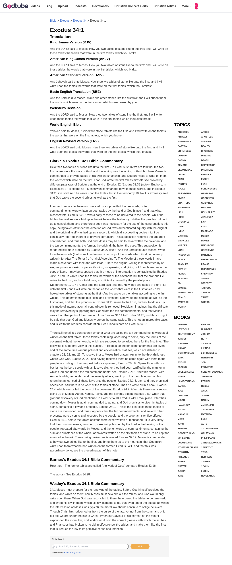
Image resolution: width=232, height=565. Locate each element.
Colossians (185, 442)
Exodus (64, 20)
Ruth (204, 339)
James (181, 461)
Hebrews (206, 457)
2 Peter (182, 466)
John (181, 424)
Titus (204, 452)
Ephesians (184, 438)
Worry (182, 307)
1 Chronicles (186, 353)
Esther (182, 362)
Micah (181, 400)
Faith (181, 179)
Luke (204, 419)
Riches (182, 274)
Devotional (185, 170)
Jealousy (207, 217)
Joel (180, 391)
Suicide (182, 288)
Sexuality (184, 278)
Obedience (207, 250)
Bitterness (184, 151)
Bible (53, 20)
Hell (180, 212)
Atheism (206, 141)
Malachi (183, 414)
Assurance (184, 141)
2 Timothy (183, 452)
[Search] (196, 6)
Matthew (206, 414)
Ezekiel (205, 381)
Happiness (184, 207)
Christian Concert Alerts (131, 6)
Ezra (181, 357)
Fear (204, 184)
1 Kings (182, 348)
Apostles (207, 137)
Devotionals (100, 6)
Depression (208, 165)
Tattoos (206, 288)
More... (186, 6)
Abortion (183, 132)
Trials (181, 297)
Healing (206, 207)
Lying (181, 231)
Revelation (208, 476)
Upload (63, 6)
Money (205, 240)
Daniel (182, 386)
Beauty (205, 146)
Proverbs (207, 367)
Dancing (206, 155)
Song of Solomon (212, 372)
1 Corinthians (209, 428)
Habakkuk (184, 405)
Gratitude (184, 203)
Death (204, 160)
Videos (35, 6)
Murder (182, 245)
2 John (181, 471)
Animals (183, 137)
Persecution (209, 259)
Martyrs (183, 236)
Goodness (207, 198)
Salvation (207, 274)
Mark (181, 419)
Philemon (183, 457)
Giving (181, 198)
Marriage (207, 231)
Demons (182, 165)
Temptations (185, 292)
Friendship (184, 193)
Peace (181, 259)
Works (205, 302)
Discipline (207, 170)
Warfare (183, 302)
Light (204, 222)
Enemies (206, 174)
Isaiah (181, 376)
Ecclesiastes (186, 372)
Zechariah (207, 409)
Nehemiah (207, 357)
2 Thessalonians (188, 447)
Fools (181, 188)
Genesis (182, 324)
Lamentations (186, 381)
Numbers (206, 329)
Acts (204, 424)
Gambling (207, 193)
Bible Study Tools (72, 552)
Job (203, 362)
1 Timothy (207, 447)
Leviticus (183, 329)
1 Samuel (183, 343)
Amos (204, 391)
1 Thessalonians (211, 442)
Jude (180, 476)
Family (205, 179)
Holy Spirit (208, 212)
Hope (181, 217)
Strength (207, 283)
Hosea (205, 386)
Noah (181, 250)
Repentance (208, 269)
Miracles (183, 240)
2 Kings (205, 348)
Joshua (205, 334)
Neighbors (207, 245)
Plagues (183, 264)
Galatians (207, 433)
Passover (184, 255)
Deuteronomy (186, 334)
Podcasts (80, 6)
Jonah (205, 395)
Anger (205, 132)
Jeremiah (206, 376)
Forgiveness (209, 188)
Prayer (182, 269)
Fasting (182, 184)
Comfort (183, 155)
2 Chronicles (209, 353)
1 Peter (205, 461)
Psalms (182, 367)
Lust (204, 226)
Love (181, 226)
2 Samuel (206, 343)
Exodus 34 (79, 20)
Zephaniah (207, 405)
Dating (182, 160)
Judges (182, 339)
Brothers (207, 151)
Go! (140, 546)
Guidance (207, 203)
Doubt (181, 174)
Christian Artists (165, 6)
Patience (206, 255)
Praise (205, 264)
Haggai (182, 409)
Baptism (182, 146)
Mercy (205, 236)
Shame (205, 278)
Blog (49, 6)
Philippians (208, 438)
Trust (204, 297)
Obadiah (183, 395)
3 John (205, 471)
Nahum (205, 400)
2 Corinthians (186, 433)
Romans (182, 428)
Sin (179, 283)
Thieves (205, 292)
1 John (205, 466)
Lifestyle (183, 222)
